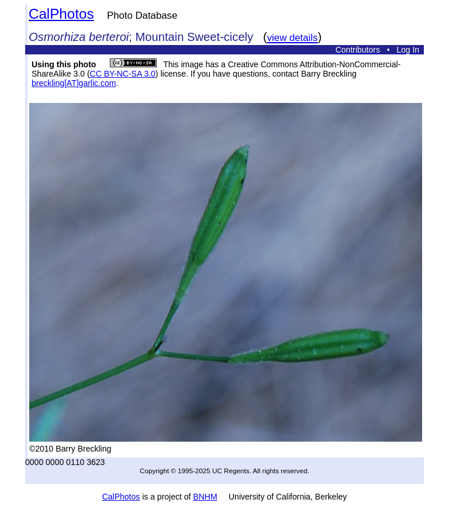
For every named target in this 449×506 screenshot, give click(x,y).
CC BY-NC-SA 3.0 (123, 73)
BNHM (205, 496)
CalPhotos (61, 14)
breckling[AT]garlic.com (74, 83)
